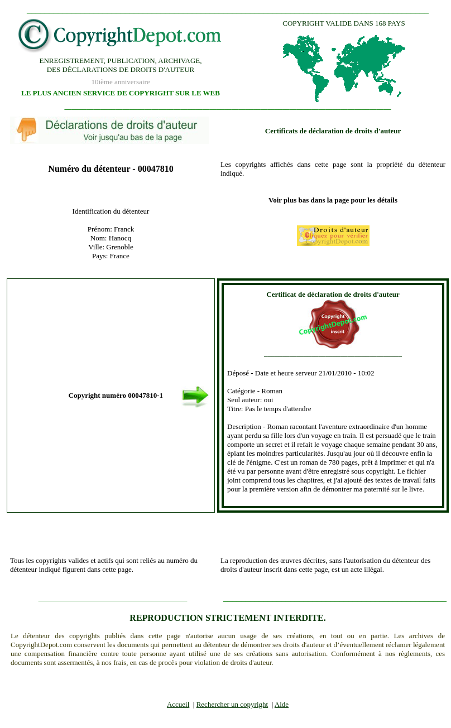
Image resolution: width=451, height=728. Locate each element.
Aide (282, 704)
